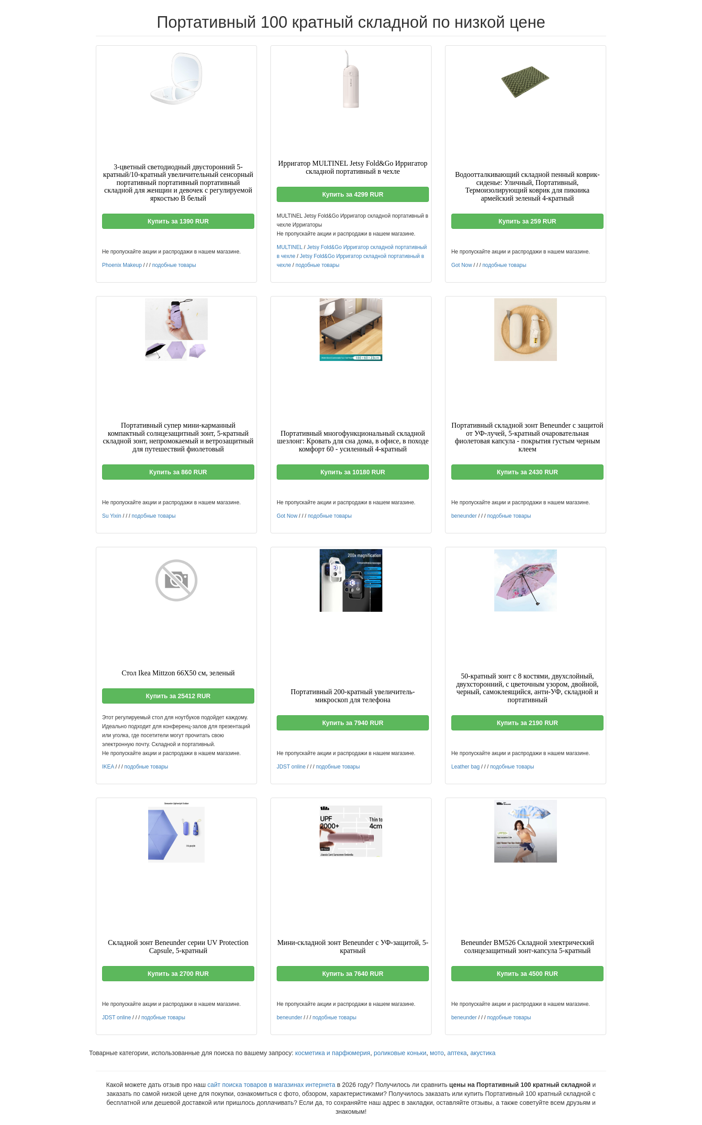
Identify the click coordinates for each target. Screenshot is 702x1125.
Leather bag (465, 767)
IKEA (108, 767)
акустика (482, 1052)
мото (437, 1052)
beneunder (464, 516)
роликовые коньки (400, 1052)
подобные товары (174, 265)
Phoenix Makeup (122, 265)
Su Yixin (111, 516)
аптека (457, 1052)
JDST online (291, 767)
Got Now (461, 265)
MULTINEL (289, 247)
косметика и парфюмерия (332, 1052)
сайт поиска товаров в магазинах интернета (271, 1084)
